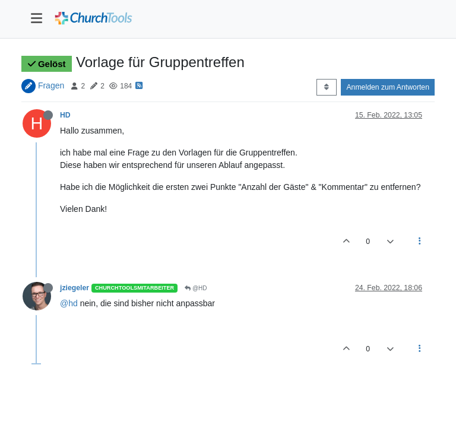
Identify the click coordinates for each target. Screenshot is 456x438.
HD (65, 115)
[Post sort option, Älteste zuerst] (326, 87)
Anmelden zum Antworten (387, 87)
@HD (196, 288)
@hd (69, 303)
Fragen (51, 85)
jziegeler (74, 288)
